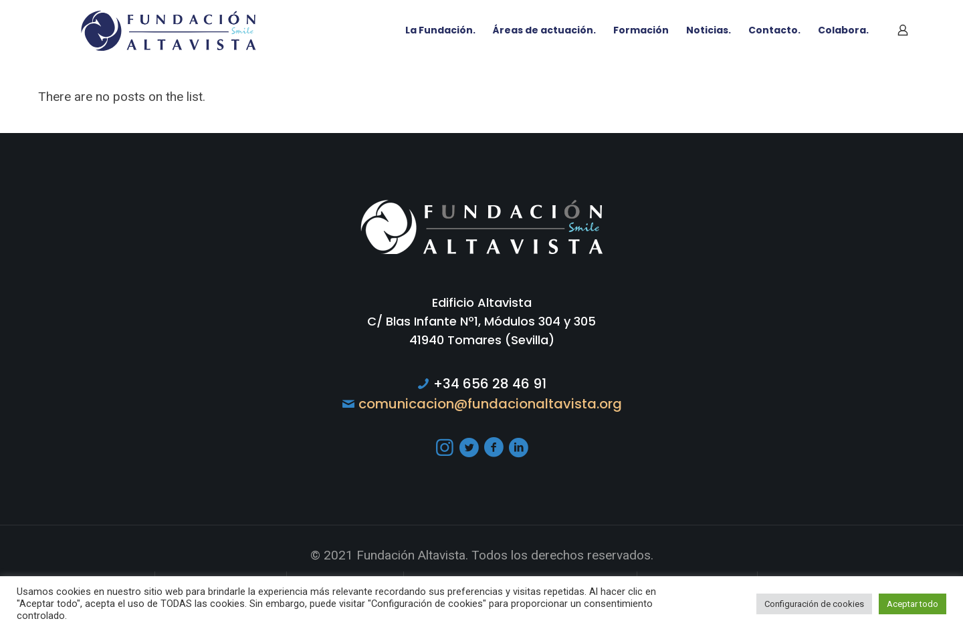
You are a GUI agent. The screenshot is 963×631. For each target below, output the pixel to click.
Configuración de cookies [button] (814, 604)
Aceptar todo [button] (912, 604)
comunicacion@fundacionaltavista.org (490, 403)
